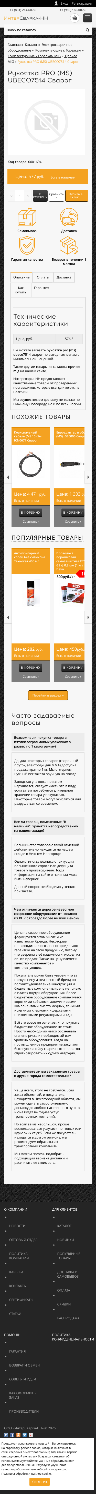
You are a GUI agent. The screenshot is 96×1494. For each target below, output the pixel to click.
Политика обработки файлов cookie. (27, 1474)
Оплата (74, 1288)
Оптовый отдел (37, 1237)
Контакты (30, 1283)
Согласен (39, 1481)
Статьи (26, 1311)
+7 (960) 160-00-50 (73, 10)
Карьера (30, 1269)
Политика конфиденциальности (73, 1337)
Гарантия (30, 1349)
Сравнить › (31, 521)
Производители (37, 1409)
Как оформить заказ (26, 1393)
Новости (30, 1223)
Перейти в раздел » (47, 695)
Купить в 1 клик (75, 195)
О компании (15, 1209)
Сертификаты (33, 1297)
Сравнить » (56, 195)
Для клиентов (65, 1209)
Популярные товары (47, 537)
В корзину (40, 195)
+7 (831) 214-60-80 (23, 10)
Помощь (12, 1334)
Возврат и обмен (37, 1363)
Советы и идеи (33, 1376)
